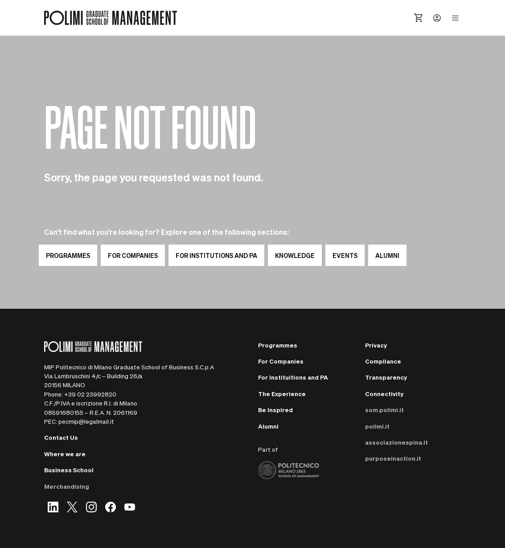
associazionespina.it (396, 442)
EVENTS (345, 255)
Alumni (268, 426)
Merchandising (66, 486)
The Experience (282, 393)
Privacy (376, 345)
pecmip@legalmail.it (86, 421)
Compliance (383, 361)
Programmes (68, 255)
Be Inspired (275, 409)
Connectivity (384, 393)
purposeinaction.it (393, 458)
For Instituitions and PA (293, 377)
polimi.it (377, 426)
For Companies (133, 255)
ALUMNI (387, 255)
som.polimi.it (384, 409)
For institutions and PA (216, 255)
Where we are (65, 454)
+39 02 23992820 (90, 394)
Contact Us (61, 437)
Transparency (386, 377)
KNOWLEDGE (295, 255)
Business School (69, 470)
